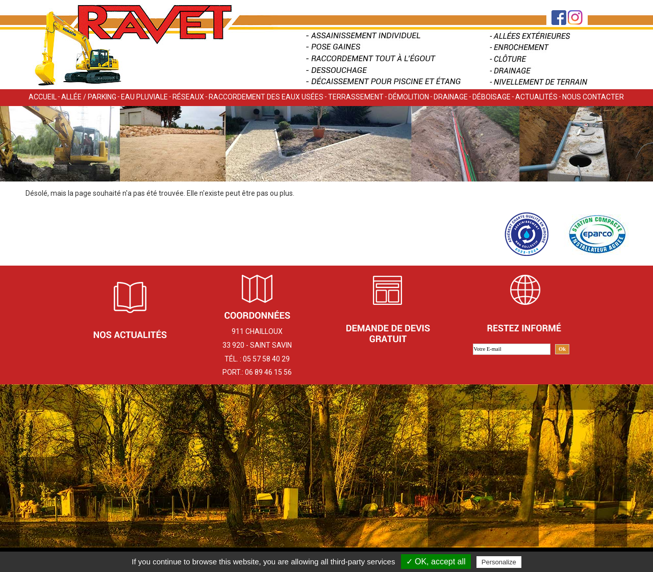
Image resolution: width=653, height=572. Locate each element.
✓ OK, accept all (436, 561)
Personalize (499, 562)
